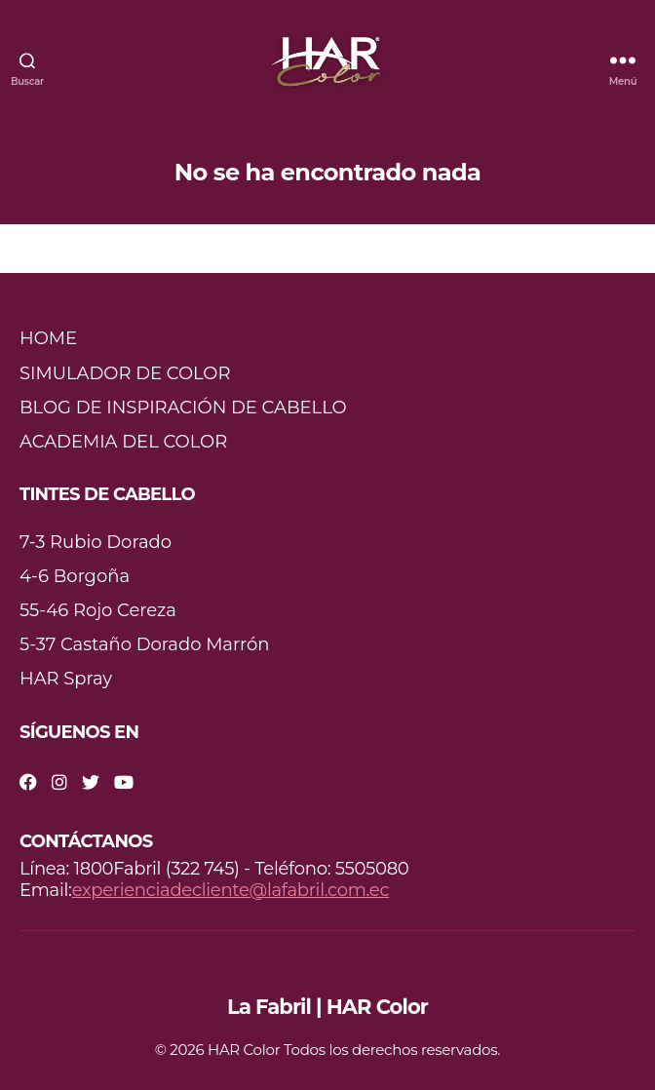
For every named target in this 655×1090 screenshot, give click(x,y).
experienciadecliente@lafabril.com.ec (231, 890)
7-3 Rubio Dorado (95, 542)
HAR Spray (65, 678)
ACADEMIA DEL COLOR (123, 441)
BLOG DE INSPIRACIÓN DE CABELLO (183, 407)
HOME (48, 338)
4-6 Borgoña (74, 576)
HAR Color (244, 1049)
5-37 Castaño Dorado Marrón (144, 644)
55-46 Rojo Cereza (97, 610)
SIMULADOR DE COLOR (125, 373)
